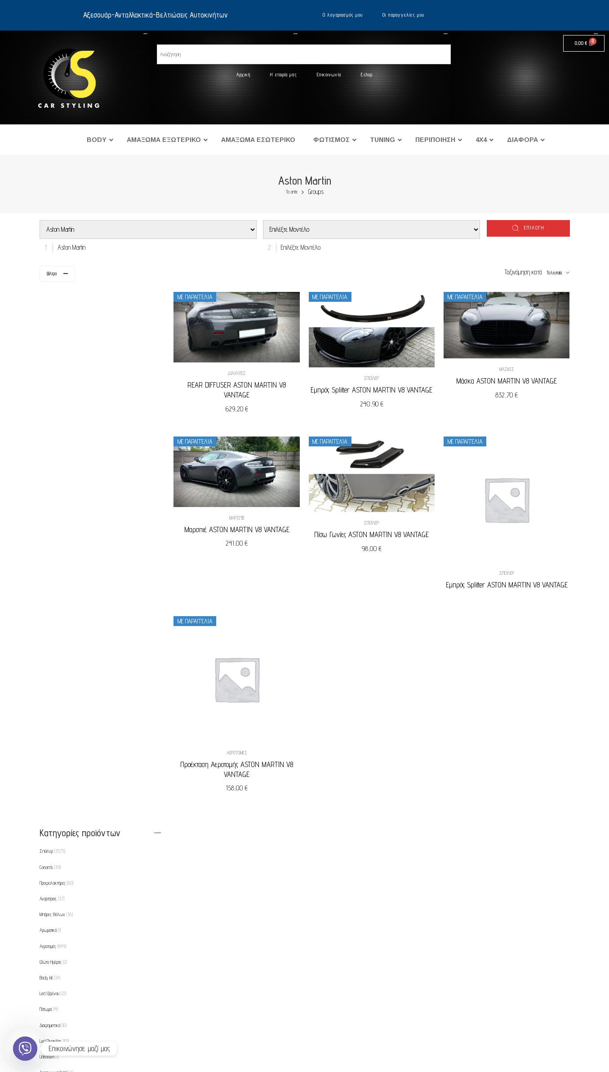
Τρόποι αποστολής (83, 1027)
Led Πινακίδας (54, 506)
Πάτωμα (49, 474)
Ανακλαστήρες (54, 553)
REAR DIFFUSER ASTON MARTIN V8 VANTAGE (240, 388)
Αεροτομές (241, 749)
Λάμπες (49, 695)
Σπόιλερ (374, 377)
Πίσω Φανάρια (55, 758)
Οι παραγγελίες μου (403, 15)
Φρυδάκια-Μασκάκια (58, 885)
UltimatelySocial (351, 1069)
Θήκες (48, 869)
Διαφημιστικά (53, 490)
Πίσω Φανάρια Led (58, 774)
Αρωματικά (50, 395)
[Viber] (25, 1049)
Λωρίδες (49, 711)
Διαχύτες (241, 372)
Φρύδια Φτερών (55, 901)
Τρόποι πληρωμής (83, 1009)
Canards (50, 332)
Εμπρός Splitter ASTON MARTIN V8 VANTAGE (374, 388)
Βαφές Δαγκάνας (58, 585)
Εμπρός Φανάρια (58, 616)
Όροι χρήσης (77, 991)
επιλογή (534, 228)
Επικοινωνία (329, 74)
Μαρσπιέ (241, 516)
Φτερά (47, 648)
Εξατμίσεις (50, 664)
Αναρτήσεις (52, 363)
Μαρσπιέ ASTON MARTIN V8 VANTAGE (240, 527)
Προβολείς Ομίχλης (59, 822)
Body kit (50, 442)
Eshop (367, 74)
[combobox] (69, 247)
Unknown (49, 521)
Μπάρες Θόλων (56, 379)
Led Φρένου (53, 458)
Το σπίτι (291, 192)
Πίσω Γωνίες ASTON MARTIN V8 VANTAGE (374, 532)
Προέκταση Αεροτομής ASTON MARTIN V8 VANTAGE (240, 765)
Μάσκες (507, 368)
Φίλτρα (52, 273)
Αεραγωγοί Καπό (56, 537)
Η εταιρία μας (283, 74)
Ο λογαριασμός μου (343, 15)
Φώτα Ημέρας (53, 427)
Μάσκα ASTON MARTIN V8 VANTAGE (507, 379)
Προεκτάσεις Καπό (56, 837)
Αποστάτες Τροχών (58, 569)
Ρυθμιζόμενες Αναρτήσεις (63, 853)
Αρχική (243, 74)
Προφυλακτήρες (56, 347)
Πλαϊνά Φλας (55, 790)
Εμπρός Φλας (55, 632)
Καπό (46, 679)
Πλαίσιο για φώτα (56, 806)
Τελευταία (554, 272)
